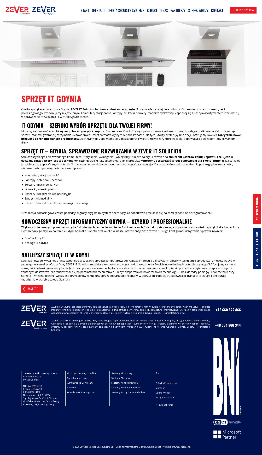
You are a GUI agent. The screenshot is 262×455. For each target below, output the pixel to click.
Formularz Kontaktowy (257, 249)
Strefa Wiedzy (163, 392)
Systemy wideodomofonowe (126, 387)
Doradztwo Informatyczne (80, 392)
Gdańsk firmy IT (35, 238)
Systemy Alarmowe (121, 377)
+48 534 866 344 (228, 325)
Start (158, 373)
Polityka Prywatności (166, 383)
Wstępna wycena (257, 209)
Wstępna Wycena (165, 397)
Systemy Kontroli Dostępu (124, 382)
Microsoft (160, 387)
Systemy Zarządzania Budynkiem (128, 392)
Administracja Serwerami (80, 382)
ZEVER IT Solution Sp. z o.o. (93, 446)
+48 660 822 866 (243, 10)
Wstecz (33, 288)
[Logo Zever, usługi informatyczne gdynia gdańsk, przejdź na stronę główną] (30, 10)
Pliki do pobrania (164, 404)
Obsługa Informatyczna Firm (81, 373)
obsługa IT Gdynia (36, 243)
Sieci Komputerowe (77, 377)
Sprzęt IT (71, 387)
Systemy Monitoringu (122, 373)
